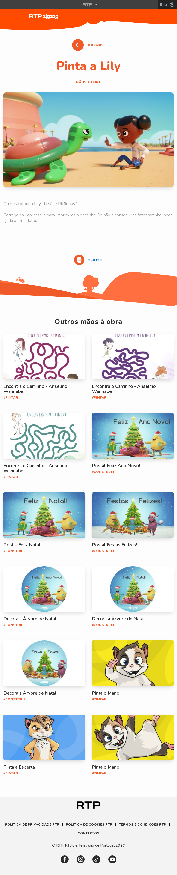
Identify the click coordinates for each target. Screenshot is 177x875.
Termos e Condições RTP (142, 824)
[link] (65, 859)
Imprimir (88, 260)
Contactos (88, 833)
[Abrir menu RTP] (88, 4)
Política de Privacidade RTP (32, 824)
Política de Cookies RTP (89, 824)
